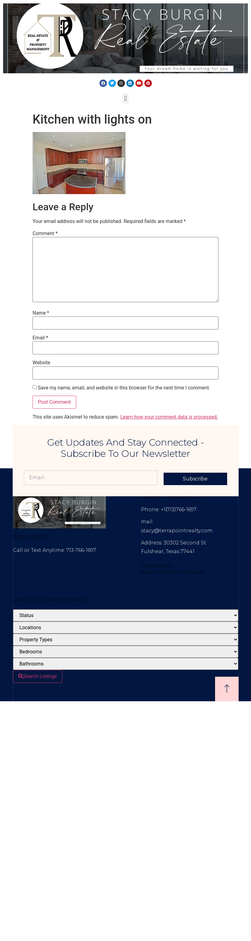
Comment (45, 233)
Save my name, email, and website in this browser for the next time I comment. (124, 387)
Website (41, 362)
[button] (125, 98)
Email (40, 337)
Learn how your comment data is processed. (169, 417)
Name (41, 313)
